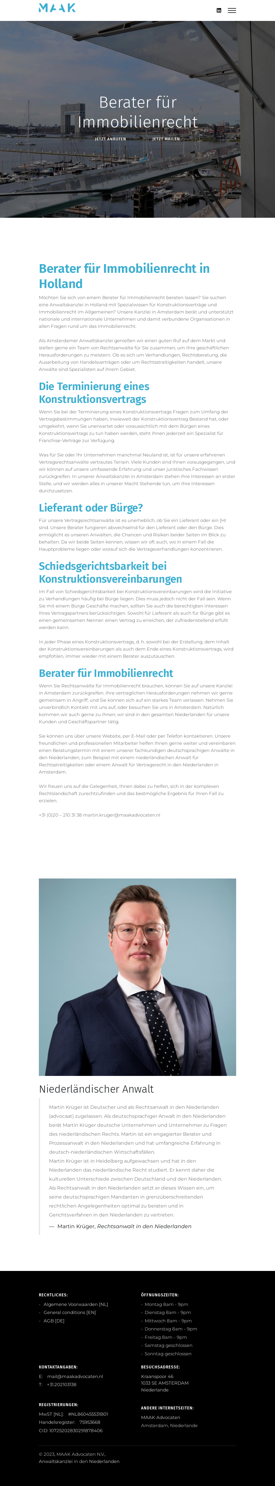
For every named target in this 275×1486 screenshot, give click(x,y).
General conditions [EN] (69, 1312)
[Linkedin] (219, 10)
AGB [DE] (53, 1321)
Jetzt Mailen (166, 139)
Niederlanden (104, 1461)
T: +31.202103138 (58, 1384)
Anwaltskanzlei (56, 1461)
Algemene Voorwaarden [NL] (75, 1304)
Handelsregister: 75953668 (69, 1422)
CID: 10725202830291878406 (71, 1430)
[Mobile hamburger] (232, 10)
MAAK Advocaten (160, 1417)
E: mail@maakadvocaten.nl (71, 1376)
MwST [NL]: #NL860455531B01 (73, 1414)
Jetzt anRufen (110, 139)
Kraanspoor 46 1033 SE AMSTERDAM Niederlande (165, 1383)
